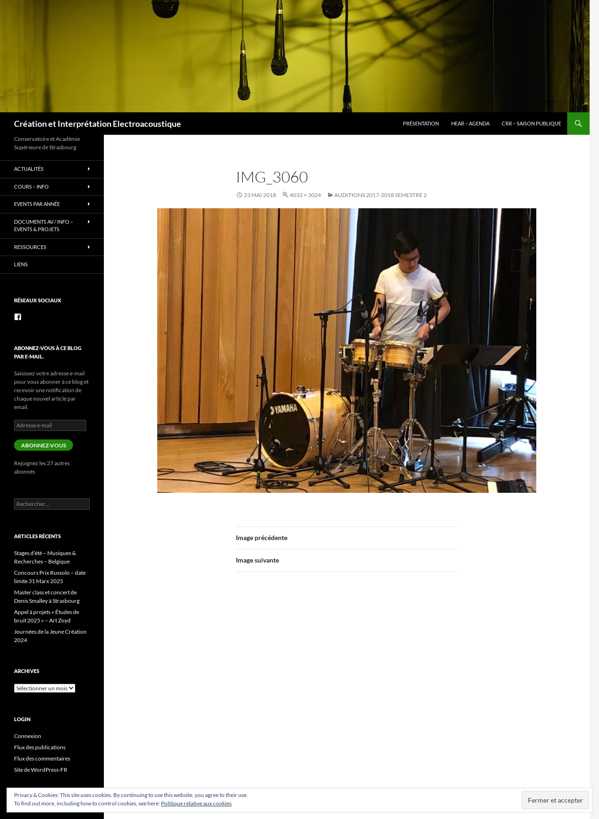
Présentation (421, 123)
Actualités (29, 169)
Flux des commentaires (42, 758)
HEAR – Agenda (470, 123)
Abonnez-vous (43, 445)
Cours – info (31, 186)
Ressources (30, 247)
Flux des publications (40, 747)
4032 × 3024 (305, 194)
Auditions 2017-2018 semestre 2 (380, 194)
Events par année (37, 204)
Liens (21, 264)
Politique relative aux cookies (196, 803)
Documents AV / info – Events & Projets (43, 226)
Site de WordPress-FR (40, 769)
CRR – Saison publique (531, 123)
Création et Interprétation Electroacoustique (97, 123)
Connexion (27, 735)
